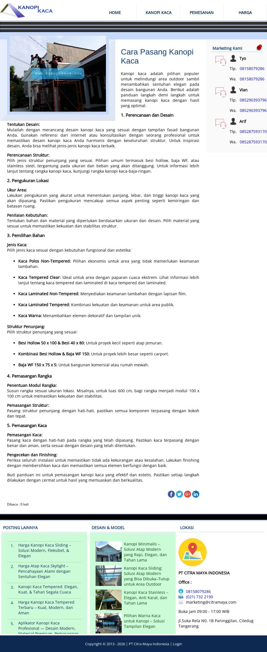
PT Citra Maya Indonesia (149, 643)
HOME (115, 12)
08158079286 (252, 68)
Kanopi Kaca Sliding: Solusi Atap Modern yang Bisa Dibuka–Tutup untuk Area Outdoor (146, 576)
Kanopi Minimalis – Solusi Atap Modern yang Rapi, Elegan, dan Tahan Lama (145, 552)
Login (177, 643)
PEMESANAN (202, 12)
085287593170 (253, 131)
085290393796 (253, 100)
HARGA (245, 12)
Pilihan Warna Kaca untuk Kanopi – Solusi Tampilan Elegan (144, 621)
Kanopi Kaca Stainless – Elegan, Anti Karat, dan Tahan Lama (146, 598)
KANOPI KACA (158, 12)
